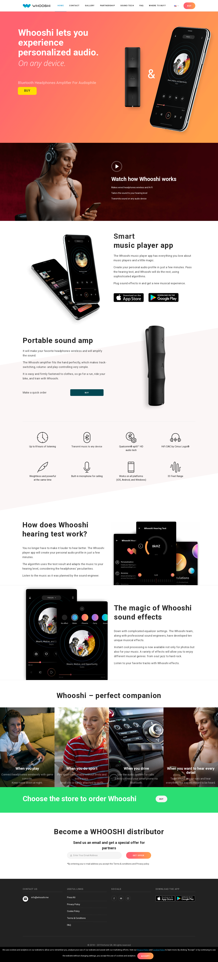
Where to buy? (157, 6)
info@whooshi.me (40, 897)
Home (61, 6)
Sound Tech (127, 6)
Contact (74, 6)
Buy (87, 393)
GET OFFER (138, 855)
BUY (189, 6)
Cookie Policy (73, 911)
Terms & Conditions (76, 918)
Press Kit (71, 897)
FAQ (141, 6)
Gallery (89, 6)
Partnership (107, 6)
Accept (145, 956)
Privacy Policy (73, 904)
